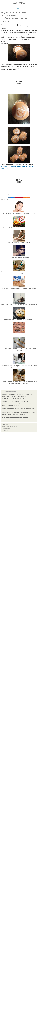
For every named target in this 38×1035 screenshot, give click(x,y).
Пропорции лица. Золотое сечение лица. (13, 398)
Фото (18, 8)
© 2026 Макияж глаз (5, 424)
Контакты (3, 426)
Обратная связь (5, 430)
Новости (9, 5)
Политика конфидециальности (7, 428)
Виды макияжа (17, 5)
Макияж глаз (19, 3)
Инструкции (33, 5)
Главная (3, 5)
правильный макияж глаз (19, 194)
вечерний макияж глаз (9, 194)
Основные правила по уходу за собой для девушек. (16, 401)
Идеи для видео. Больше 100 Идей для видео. (15, 417)
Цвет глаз (26, 5)
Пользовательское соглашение (11, 426)
